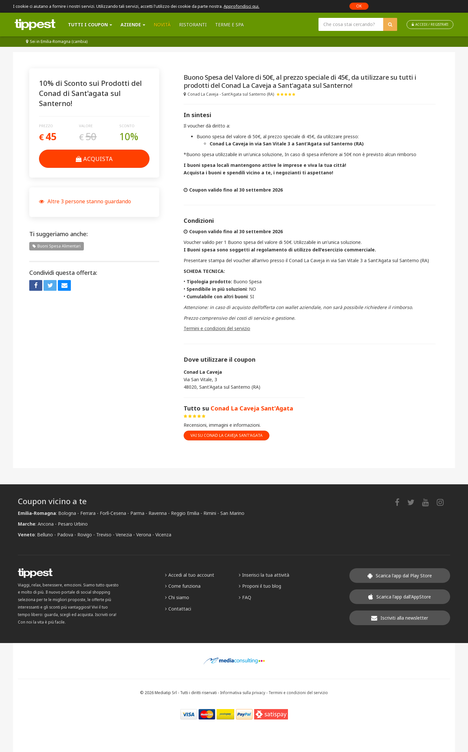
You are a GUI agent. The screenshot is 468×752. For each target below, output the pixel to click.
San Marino (232, 513)
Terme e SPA (229, 24)
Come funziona (183, 586)
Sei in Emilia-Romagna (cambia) (56, 41)
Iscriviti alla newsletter (399, 618)
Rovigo (84, 534)
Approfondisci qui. (241, 6)
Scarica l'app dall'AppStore (399, 597)
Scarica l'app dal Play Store (400, 575)
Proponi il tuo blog (260, 586)
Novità (162, 24)
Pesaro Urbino (73, 524)
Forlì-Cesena (113, 513)
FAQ (245, 597)
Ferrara (88, 513)
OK (359, 6)
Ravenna (158, 513)
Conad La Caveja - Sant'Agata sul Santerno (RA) (229, 94)
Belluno (45, 534)
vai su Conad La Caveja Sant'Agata (226, 435)
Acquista (94, 159)
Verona (143, 534)
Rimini (209, 513)
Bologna (67, 513)
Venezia (124, 534)
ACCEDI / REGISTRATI (430, 24)
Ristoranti (193, 24)
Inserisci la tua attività (264, 575)
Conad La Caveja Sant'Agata (252, 408)
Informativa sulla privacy (242, 692)
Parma (137, 513)
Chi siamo (177, 597)
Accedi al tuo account (189, 575)
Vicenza (163, 534)
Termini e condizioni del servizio (217, 328)
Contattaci (178, 609)
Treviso (103, 534)
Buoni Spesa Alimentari (56, 246)
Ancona (46, 524)
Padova (65, 534)
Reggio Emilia (185, 513)
